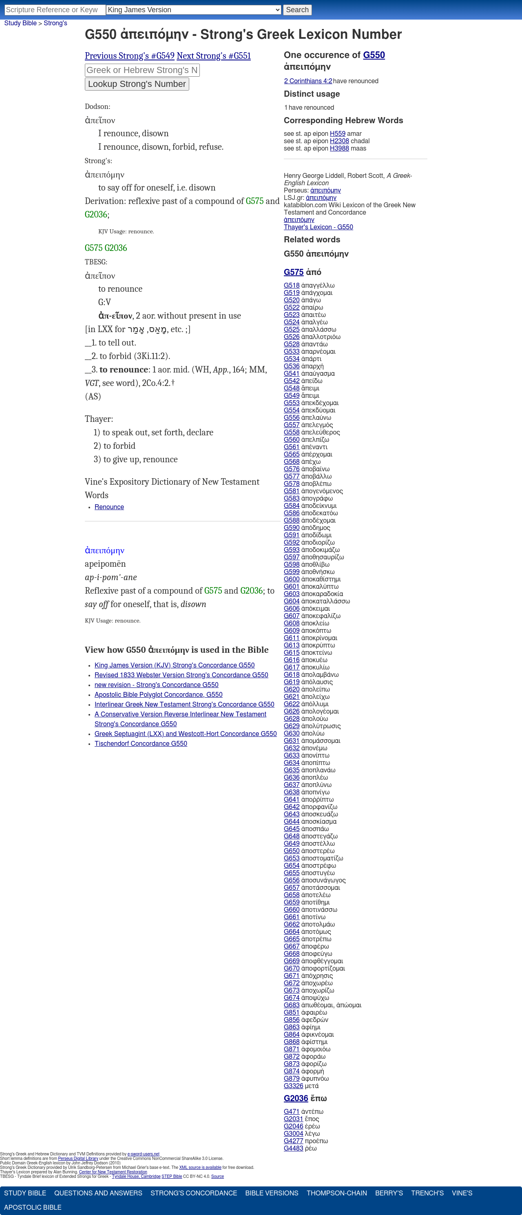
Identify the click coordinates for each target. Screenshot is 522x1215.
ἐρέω (302, 1126)
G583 (292, 498)
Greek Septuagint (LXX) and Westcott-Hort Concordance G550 (186, 734)
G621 (292, 697)
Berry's (389, 1193)
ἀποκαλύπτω (311, 586)
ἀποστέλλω (309, 843)
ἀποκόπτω (307, 630)
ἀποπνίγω (307, 792)
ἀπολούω (306, 719)
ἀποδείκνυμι (310, 506)
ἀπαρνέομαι (310, 351)
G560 (292, 440)
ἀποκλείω (306, 623)
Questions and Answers (98, 1193)
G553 (292, 403)
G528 (292, 344)
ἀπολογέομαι (311, 711)
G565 (292, 454)
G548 (292, 388)
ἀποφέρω (306, 946)
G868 (292, 1042)
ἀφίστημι (306, 1042)
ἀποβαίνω (307, 469)
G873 (292, 1064)
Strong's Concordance (193, 1193)
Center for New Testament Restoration (113, 1172)
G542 (292, 381)
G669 (292, 961)
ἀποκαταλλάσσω (317, 601)
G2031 (293, 1119)
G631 (292, 741)
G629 (292, 726)
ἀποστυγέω (309, 873)
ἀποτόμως (307, 932)
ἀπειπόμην (325, 190)
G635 (292, 770)
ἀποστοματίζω (313, 858)
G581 (292, 491)
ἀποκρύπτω (309, 645)
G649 (292, 843)
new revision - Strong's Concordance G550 (157, 685)
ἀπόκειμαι (307, 608)
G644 (292, 821)
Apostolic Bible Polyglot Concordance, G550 (159, 695)
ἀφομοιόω (307, 1049)
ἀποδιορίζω (309, 542)
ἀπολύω (304, 733)
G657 (292, 888)
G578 (292, 484)
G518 (292, 285)
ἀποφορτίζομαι (314, 968)
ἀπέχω (302, 462)
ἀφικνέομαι (309, 1034)
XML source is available (200, 1168)
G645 (292, 829)
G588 (292, 520)
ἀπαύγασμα (309, 373)
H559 (337, 134)
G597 (292, 557)
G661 (292, 917)
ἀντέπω (303, 1112)
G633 (292, 755)
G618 (292, 675)
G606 (292, 608)
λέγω (302, 1134)
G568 (292, 462)
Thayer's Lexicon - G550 (318, 227)
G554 (292, 410)
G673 (292, 990)
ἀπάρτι (303, 359)
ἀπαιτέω (305, 315)
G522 (292, 307)
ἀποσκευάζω (311, 814)
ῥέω (300, 1148)
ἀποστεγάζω (311, 836)
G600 (292, 579)
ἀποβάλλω (308, 476)
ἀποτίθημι (307, 902)
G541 (292, 373)
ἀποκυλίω (307, 667)
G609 (292, 630)
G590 (292, 528)
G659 (292, 902)
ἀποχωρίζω (309, 990)
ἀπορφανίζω (310, 807)
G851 (292, 1012)
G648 (292, 836)
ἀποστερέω (309, 851)
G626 (292, 711)
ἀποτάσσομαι (312, 888)
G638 (292, 792)
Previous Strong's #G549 (130, 56)
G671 (292, 976)
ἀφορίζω (305, 1064)
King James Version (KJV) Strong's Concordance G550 (175, 665)
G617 (292, 667)
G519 (292, 293)
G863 (292, 1027)
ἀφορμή (304, 1071)
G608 (292, 623)
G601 (292, 586)
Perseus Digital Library (78, 1159)
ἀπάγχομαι (308, 293)
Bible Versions (272, 1193)
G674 (292, 998)
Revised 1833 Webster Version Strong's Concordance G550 (181, 675)
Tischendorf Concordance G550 (141, 744)
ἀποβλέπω (308, 484)
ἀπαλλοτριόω (312, 337)
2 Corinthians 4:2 (308, 81)
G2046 (293, 1126)
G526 (292, 337)
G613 (292, 645)
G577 (292, 476)
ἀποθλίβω (307, 564)
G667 (292, 946)
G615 (292, 653)
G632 (292, 748)
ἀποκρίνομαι (310, 638)
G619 (292, 682)
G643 (292, 814)
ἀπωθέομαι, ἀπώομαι (323, 1005)
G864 (292, 1034)
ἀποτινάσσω (310, 910)
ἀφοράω (304, 1056)
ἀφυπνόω (306, 1078)
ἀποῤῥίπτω (309, 799)
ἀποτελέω (307, 895)
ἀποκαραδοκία (313, 594)
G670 (292, 968)
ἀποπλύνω (308, 785)
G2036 (96, 214)
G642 (292, 807)
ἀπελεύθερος (312, 432)
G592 (292, 542)
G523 (292, 315)
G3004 (293, 1134)
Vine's (462, 1193)
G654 (292, 865)
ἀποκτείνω (308, 653)
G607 (292, 616)
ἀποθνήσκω (309, 572)
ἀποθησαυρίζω (314, 557)
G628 (292, 719)
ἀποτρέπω (308, 939)
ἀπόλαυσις (308, 682)
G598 (292, 564)
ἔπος (301, 1119)
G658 (292, 895)
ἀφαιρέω (305, 1012)
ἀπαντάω (306, 344)
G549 (292, 395)
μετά (301, 1086)
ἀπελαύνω (307, 418)
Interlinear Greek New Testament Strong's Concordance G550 (184, 704)
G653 (292, 858)
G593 (292, 550)
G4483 (293, 1148)
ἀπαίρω (303, 307)
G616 (292, 660)
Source (217, 1177)
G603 (292, 594)
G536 (292, 366)
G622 (292, 704)
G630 (292, 733)
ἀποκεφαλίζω (312, 616)
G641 (292, 799)
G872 (292, 1056)
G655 (292, 873)
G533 (292, 351)
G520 (292, 300)
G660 (292, 910)
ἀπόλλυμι (306, 704)
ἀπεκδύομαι (310, 410)
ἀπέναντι (305, 447)
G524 (292, 322)
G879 (292, 1078)
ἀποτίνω (304, 917)
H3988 (339, 148)
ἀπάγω (302, 300)
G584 (292, 506)
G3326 (293, 1086)
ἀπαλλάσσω (310, 329)
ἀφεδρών (306, 1020)
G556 (292, 418)
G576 (292, 469)
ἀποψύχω (306, 998)
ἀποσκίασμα (310, 821)
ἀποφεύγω (308, 954)
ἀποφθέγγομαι (313, 961)
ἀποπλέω (306, 777)
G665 (292, 939)
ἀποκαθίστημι (312, 579)
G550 (374, 55)
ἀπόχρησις (308, 976)
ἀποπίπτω (307, 763)
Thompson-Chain (337, 1193)
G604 (292, 601)
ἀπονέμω (305, 748)
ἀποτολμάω (309, 924)
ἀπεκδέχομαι (311, 403)
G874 (292, 1071)
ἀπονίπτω (307, 755)
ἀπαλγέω (306, 322)
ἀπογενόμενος (313, 491)
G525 (292, 329)
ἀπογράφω (308, 498)
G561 (292, 447)
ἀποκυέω (305, 660)
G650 (292, 851)
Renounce (109, 507)
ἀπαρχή (304, 366)
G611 (292, 638)
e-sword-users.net (143, 1154)
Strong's (55, 23)
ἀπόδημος (307, 528)
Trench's (427, 1193)
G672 (292, 983)
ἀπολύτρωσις (312, 726)
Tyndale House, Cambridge (136, 1177)
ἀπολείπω (307, 689)
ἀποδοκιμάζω (312, 550)
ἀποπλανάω (310, 770)
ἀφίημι (302, 1027)
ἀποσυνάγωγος (315, 880)
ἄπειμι (301, 388)
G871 (292, 1049)
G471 (292, 1112)
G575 (255, 201)
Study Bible (20, 23)
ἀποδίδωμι (308, 535)
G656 (292, 880)
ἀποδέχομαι (310, 520)
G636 (292, 777)
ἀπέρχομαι (308, 454)
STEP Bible (171, 1177)
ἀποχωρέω (308, 983)
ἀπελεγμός (308, 425)
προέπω (306, 1141)
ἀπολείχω (307, 697)
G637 (292, 785)
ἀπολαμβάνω (311, 675)
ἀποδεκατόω (311, 513)
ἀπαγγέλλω (309, 285)
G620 (292, 689)
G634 (292, 763)
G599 (292, 572)
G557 (292, 425)
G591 (292, 535)
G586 (292, 513)
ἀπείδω (303, 381)
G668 (292, 954)
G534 (292, 359)
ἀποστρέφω (310, 865)
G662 (292, 924)
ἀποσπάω (306, 829)
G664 (292, 932)
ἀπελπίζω (306, 440)
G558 (292, 432)
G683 (292, 1005)
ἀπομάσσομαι (312, 741)
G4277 (293, 1141)
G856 (292, 1020)
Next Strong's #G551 (214, 56)
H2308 (339, 141)
